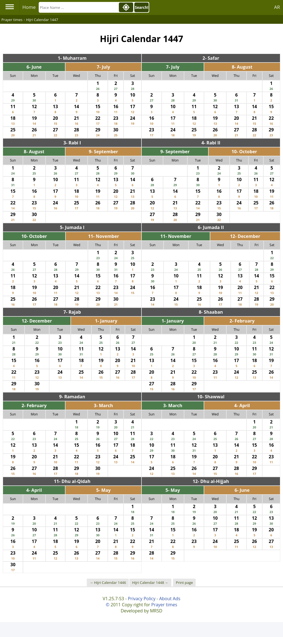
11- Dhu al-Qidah (72, 481)
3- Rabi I (72, 143)
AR (277, 7)
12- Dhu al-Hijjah (211, 481)
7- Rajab (72, 312)
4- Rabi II (210, 143)
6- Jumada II (211, 227)
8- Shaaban (211, 312)
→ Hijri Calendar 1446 (108, 582)
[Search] (78, 7)
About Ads (169, 599)
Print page (184, 582)
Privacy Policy (141, 599)
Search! (141, 7)
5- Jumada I (72, 227)
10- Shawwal (211, 397)
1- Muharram (72, 58)
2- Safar (211, 58)
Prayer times (164, 605)
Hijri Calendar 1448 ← (150, 582)
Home (29, 7)
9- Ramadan (72, 397)
